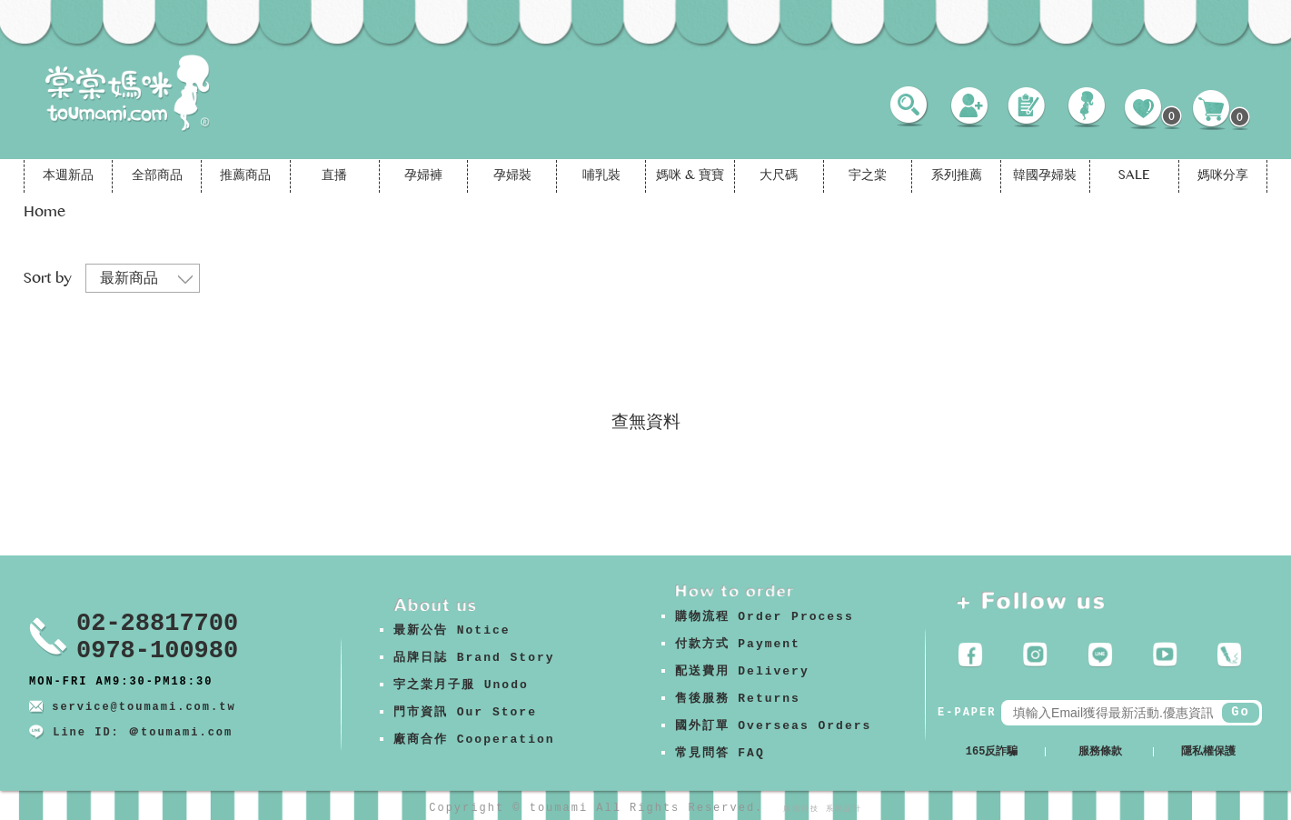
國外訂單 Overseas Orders (773, 726)
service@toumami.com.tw (143, 707)
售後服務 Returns (737, 698)
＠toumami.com (180, 732)
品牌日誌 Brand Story (474, 658)
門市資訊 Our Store (465, 712)
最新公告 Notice (452, 630)
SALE (1133, 176)
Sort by (48, 279)
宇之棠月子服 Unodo (461, 685)
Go (1240, 712)
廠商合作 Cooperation (474, 739)
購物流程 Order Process (764, 617)
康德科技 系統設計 (822, 809)
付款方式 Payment (737, 644)
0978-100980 (157, 651)
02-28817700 (157, 623)
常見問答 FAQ (720, 753)
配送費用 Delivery (742, 671)
